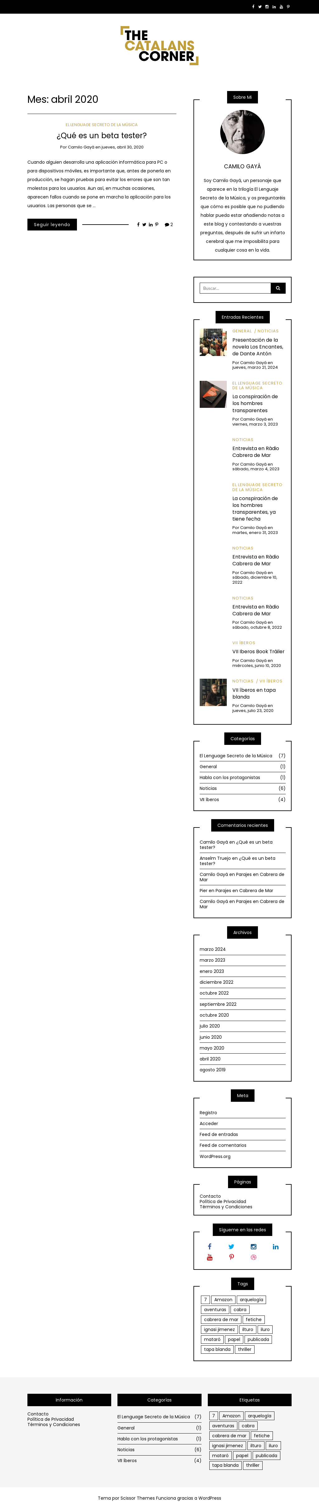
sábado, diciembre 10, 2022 (254, 579)
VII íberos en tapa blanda (254, 693)
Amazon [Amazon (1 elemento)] (223, 1300)
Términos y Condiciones (226, 1207)
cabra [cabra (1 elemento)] (240, 1309)
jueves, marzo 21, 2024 (255, 367)
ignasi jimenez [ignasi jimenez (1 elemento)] (219, 1329)
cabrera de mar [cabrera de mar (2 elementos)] (221, 1319)
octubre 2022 (214, 993)
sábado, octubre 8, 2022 (257, 627)
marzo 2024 (213, 949)
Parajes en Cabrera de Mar (242, 877)
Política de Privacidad (223, 1201)
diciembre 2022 (216, 982)
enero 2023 (212, 971)
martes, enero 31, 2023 (255, 533)
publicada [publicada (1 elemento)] (258, 1339)
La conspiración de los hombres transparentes (255, 403)
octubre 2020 (214, 1015)
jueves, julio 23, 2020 (253, 710)
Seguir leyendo (52, 224)
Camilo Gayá (81, 147)
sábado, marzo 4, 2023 (255, 469)
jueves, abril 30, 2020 (123, 147)
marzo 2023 (212, 960)
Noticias (268, 331)
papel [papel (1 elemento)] (234, 1339)
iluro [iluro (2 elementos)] (265, 1329)
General (242, 331)
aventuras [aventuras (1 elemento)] (215, 1309)
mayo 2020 (212, 1048)
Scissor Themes (138, 1498)
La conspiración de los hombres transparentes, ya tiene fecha (255, 508)
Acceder (209, 1123)
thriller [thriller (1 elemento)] (244, 1349)
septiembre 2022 (218, 1004)
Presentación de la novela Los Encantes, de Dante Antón (257, 346)
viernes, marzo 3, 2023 (255, 424)
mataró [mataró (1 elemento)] (212, 1339)
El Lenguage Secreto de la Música (102, 125)
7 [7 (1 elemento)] (205, 1300)
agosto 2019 (213, 1070)
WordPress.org (215, 1156)
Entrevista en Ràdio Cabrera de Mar (255, 452)
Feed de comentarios (223, 1145)
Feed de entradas (219, 1134)
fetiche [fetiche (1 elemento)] (254, 1319)
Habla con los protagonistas (243, 777)
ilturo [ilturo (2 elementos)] (247, 1329)
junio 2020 (211, 1037)
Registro (208, 1113)
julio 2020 (210, 1026)
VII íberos (243, 643)
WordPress (209, 1498)
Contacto (210, 1196)
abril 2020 (210, 1059)
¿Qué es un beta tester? (102, 135)
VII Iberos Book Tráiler (258, 651)
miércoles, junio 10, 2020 (256, 665)
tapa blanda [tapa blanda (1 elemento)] (217, 1349)
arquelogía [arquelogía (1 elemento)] (251, 1300)
